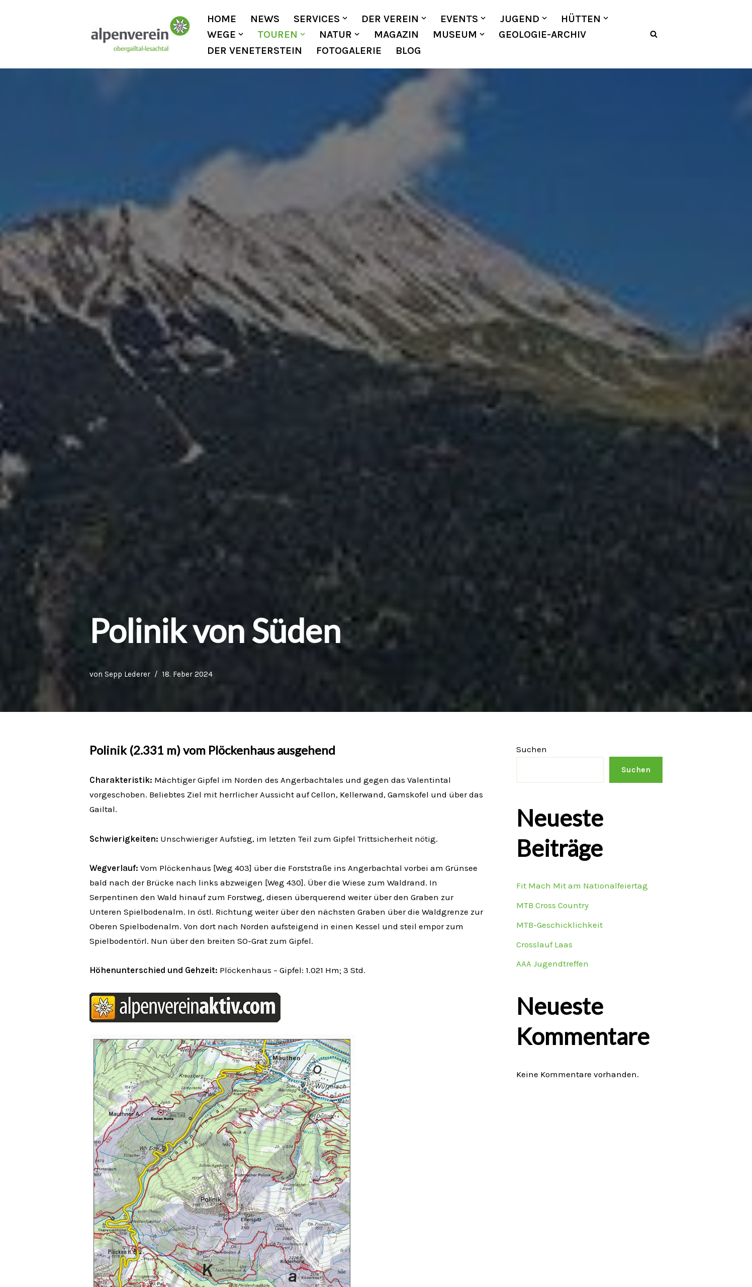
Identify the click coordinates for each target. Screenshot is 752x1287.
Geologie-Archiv (542, 34)
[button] (344, 18)
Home (221, 19)
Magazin (396, 34)
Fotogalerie (349, 50)
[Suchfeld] (653, 34)
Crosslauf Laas (544, 944)
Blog (409, 50)
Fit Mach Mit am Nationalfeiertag (581, 885)
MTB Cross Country (552, 905)
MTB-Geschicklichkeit (559, 925)
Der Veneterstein (254, 50)
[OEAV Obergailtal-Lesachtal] (139, 34)
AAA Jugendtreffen (552, 964)
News (264, 19)
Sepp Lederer (127, 674)
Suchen (531, 749)
